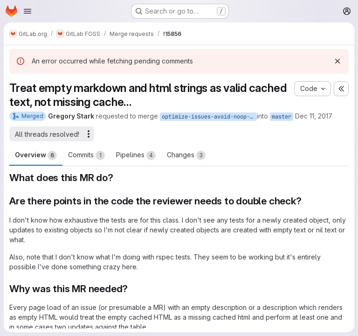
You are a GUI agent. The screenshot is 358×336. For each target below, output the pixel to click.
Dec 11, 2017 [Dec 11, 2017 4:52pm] (313, 116)
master (281, 116)
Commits (86, 155)
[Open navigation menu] (27, 11)
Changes (186, 155)
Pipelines (136, 155)
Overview (36, 155)
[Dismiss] (337, 61)
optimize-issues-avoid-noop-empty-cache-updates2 (209, 116)
